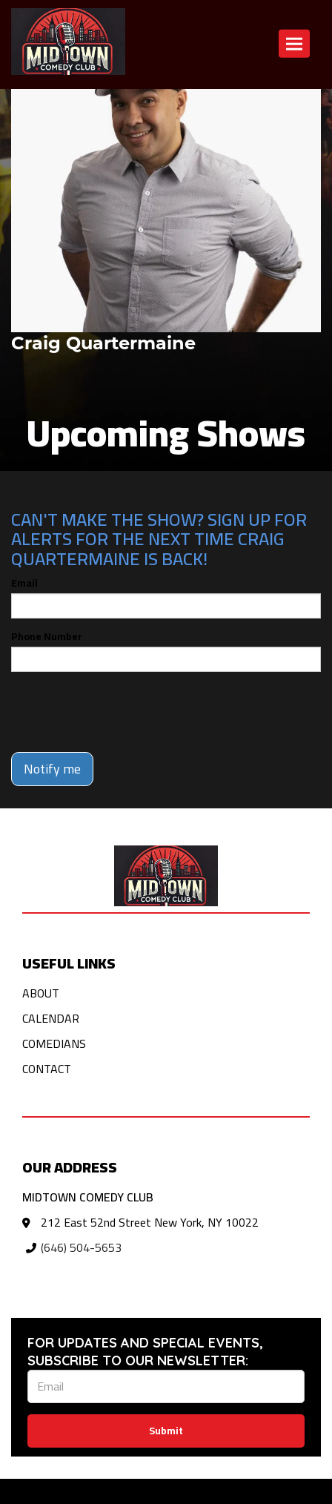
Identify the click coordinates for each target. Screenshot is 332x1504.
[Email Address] (166, 1386)
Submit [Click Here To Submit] (166, 1430)
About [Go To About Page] (40, 993)
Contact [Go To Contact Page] (46, 1069)
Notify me (52, 768)
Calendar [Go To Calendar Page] (50, 1018)
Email (24, 583)
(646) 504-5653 (81, 1247)
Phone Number (46, 636)
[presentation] (123, 712)
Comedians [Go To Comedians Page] (54, 1043)
